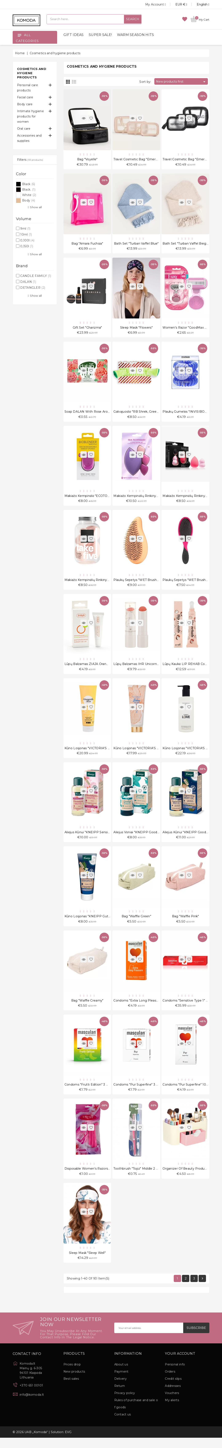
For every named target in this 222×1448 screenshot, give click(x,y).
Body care (25, 104)
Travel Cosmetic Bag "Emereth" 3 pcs (142, 160)
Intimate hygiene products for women (30, 116)
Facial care (25, 97)
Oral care (24, 128)
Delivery (120, 1389)
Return (119, 1396)
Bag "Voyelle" (87, 160)
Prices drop (72, 1375)
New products (74, 1382)
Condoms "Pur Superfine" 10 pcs (188, 1093)
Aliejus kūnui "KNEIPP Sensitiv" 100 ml (94, 838)
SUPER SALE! (100, 35)
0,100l (27, 240)
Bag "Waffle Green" (136, 923)
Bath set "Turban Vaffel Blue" (136, 244)
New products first (181, 81)
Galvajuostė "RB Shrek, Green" (136, 414)
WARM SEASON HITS (135, 35)
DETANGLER (32, 288)
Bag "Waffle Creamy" (87, 1008)
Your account (180, 1364)
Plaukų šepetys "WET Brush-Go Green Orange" (149, 584)
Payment (121, 1382)
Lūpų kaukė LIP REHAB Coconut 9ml (192, 669)
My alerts (172, 1410)
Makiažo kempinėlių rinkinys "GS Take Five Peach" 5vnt (107, 584)
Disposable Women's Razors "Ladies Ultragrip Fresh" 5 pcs (109, 1178)
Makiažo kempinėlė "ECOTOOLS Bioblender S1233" (103, 499)
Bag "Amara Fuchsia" (87, 244)
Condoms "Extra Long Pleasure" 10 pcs (143, 1008)
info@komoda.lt (32, 1405)
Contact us (122, 1425)
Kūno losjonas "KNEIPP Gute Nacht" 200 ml (99, 923)
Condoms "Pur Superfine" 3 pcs (137, 1093)
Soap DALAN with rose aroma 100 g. (94, 414)
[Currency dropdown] (176, 4)
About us (121, 1375)
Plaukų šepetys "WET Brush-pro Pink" (192, 584)
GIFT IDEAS (73, 35)
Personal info (175, 1375)
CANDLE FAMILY (35, 276)
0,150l (26, 246)
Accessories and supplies (29, 138)
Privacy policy (124, 1403)
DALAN (28, 282)
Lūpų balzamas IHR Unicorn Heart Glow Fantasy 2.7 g (154, 669)
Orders (170, 1382)
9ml (25, 228)
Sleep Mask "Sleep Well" (87, 1263)
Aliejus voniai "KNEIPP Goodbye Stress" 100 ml (149, 838)
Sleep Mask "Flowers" (136, 329)
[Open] (19, 35)
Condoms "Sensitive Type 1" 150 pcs (190, 1008)
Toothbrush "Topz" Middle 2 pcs (137, 1178)
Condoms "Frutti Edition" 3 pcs (88, 1093)
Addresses (173, 1396)
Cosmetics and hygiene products (31, 73)
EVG (68, 1442)
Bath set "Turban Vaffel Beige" (186, 244)
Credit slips (173, 1389)
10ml (26, 234)
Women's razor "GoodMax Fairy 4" (189, 329)
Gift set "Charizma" (87, 329)
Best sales (71, 1389)
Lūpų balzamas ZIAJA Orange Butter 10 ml (98, 669)
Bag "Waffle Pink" (185, 923)
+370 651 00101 (31, 1396)
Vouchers (172, 1403)
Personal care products (27, 87)
